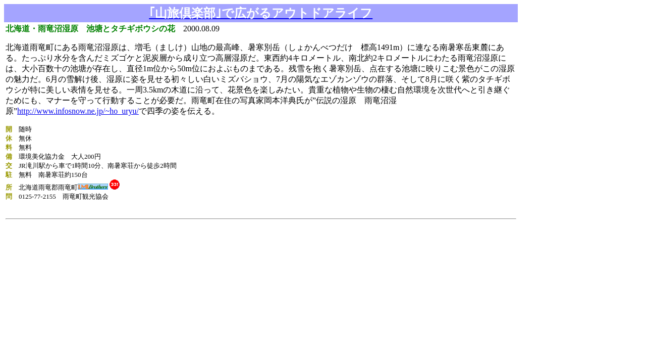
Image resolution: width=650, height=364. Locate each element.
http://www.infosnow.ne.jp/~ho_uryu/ (78, 111)
